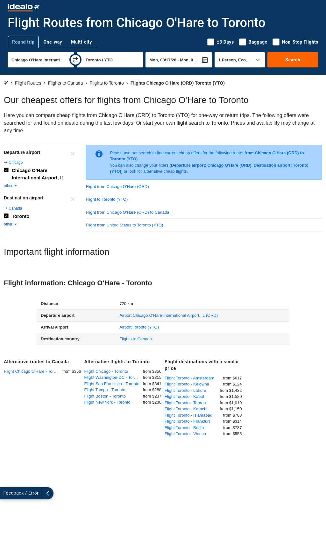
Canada (15, 208)
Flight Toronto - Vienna (185, 433)
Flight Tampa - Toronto (104, 389)
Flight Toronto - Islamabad (188, 415)
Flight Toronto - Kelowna (187, 384)
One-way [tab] (52, 42)
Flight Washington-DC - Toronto (113, 377)
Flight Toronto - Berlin (184, 427)
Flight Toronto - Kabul (184, 396)
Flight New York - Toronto (107, 402)
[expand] (5, 493)
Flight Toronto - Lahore (185, 390)
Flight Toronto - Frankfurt (187, 421)
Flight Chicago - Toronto (106, 371)
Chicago (16, 162)
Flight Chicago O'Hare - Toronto (33, 371)
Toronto (21, 216)
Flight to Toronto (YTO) (107, 199)
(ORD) (168, 315)
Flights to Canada (135, 338)
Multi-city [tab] (81, 42)
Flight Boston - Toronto (105, 396)
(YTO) (139, 327)
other (11, 186)
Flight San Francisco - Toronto (111, 383)
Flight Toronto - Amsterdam (189, 378)
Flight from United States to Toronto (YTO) (124, 225)
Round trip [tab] (23, 42)
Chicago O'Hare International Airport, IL (38, 174)
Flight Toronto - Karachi (186, 408)
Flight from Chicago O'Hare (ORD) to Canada (127, 212)
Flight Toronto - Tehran (185, 402)
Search (292, 59)
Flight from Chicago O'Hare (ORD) (117, 186)
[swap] (75, 60)
